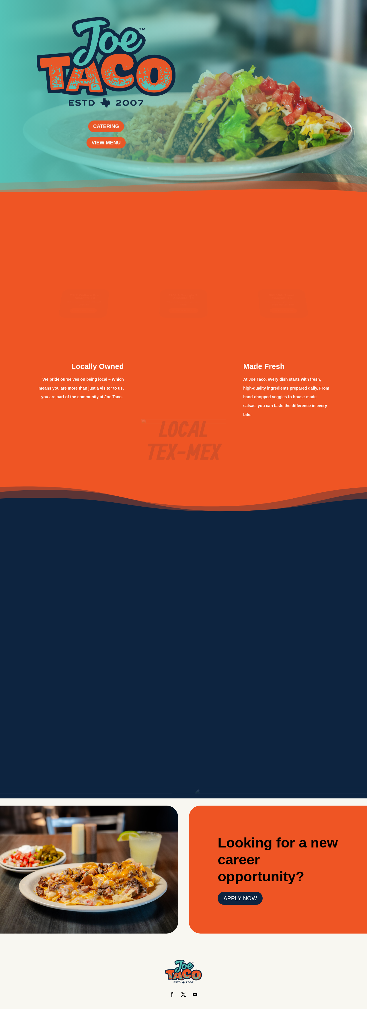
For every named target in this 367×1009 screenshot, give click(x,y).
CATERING (106, 126)
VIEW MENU (106, 142)
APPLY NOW (240, 898)
